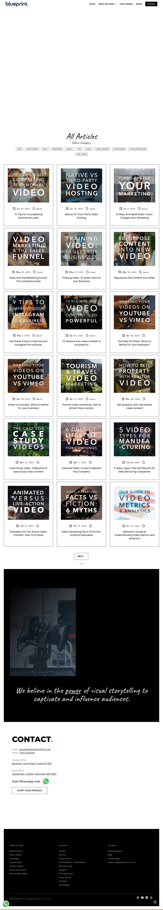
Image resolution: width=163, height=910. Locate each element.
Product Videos (17, 866)
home (92, 4)
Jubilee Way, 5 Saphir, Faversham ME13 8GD (34, 774)
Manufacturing (65, 866)
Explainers (14, 858)
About (139, 4)
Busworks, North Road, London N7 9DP (32, 763)
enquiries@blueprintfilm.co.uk (34, 749)
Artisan (62, 851)
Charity (62, 855)
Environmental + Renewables (72, 862)
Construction (65, 858)
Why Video (81, 154)
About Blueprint (115, 851)
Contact (151, 4)
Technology (64, 885)
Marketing (57, 149)
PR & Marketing (66, 873)
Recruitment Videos (19, 873)
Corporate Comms (18, 870)
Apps (20, 149)
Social (69, 149)
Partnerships (114, 858)
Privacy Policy (47, 899)
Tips (79, 149)
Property (63, 870)
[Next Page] (81, 556)
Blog (110, 855)
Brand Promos (16, 851)
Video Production (138, 149)
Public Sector (65, 877)
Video (88, 149)
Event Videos (16, 855)
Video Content (102, 149)
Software (63, 881)
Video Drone (119, 149)
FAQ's (45, 149)
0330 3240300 (27, 752)
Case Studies (126, 4)
